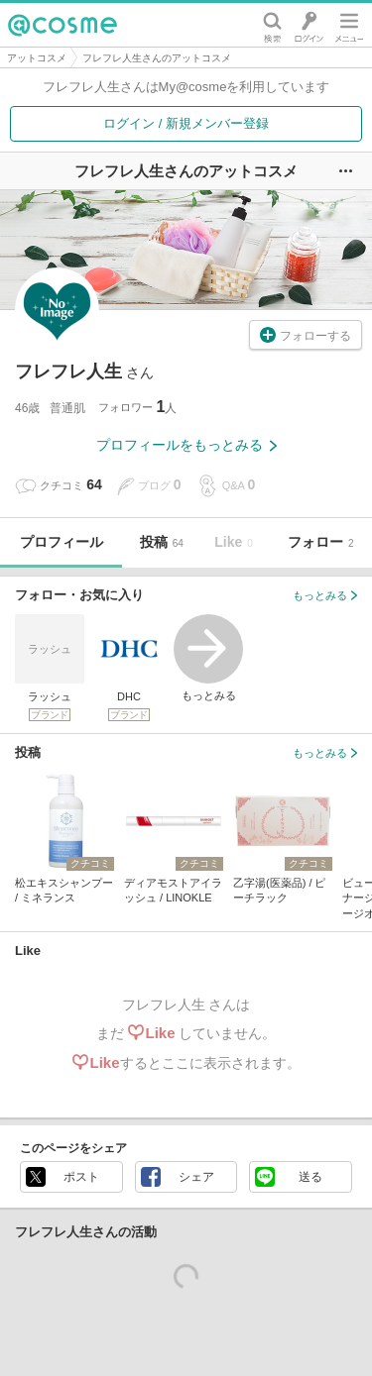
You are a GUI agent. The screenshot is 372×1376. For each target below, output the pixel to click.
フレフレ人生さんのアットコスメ (156, 58)
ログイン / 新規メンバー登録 (186, 123)
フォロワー (137, 406)
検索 (272, 25)
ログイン (309, 25)
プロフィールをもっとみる (186, 445)
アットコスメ (36, 58)
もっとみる (208, 657)
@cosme (62, 25)
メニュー (349, 25)
